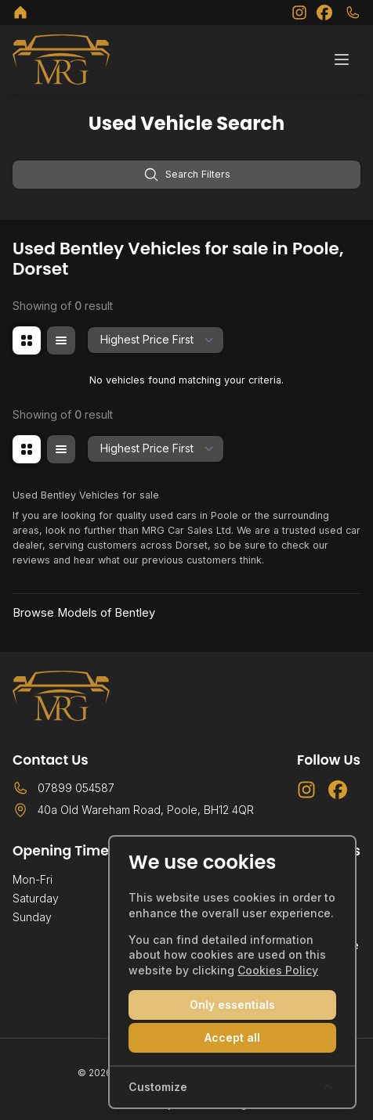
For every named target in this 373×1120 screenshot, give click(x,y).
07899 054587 (76, 787)
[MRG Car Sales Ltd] (20, 12)
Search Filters (186, 174)
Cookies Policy (277, 970)
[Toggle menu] (341, 59)
